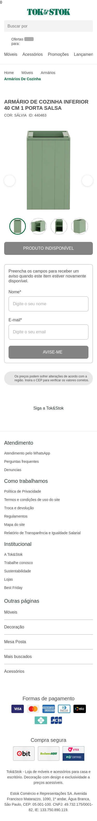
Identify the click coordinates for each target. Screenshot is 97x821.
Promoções (58, 54)
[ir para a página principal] (48, 12)
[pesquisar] (87, 26)
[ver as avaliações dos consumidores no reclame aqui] (48, 753)
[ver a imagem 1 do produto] (17, 226)
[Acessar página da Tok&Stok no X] (70, 419)
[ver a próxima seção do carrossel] (9, 180)
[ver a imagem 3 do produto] (59, 226)
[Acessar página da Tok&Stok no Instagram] (41, 419)
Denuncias (12, 470)
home (9, 73)
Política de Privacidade (22, 491)
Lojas (8, 579)
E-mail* (15, 320)
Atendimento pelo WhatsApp (27, 453)
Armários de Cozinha (22, 79)
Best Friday (13, 588)
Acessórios (33, 54)
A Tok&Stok (13, 554)
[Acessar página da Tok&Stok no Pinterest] (56, 419)
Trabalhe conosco (18, 563)
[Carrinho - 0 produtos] (90, 12)
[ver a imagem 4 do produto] (79, 226)
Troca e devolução (19, 508)
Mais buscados (48, 657)
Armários (48, 73)
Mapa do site (14, 525)
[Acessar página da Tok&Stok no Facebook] (27, 419)
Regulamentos (15, 516)
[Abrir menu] (16, 12)
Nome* (15, 292)
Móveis (10, 54)
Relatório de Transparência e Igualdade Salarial (42, 533)
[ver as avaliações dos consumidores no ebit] (24, 753)
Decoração (48, 627)
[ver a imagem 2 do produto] (38, 226)
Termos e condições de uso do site (32, 500)
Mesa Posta (48, 642)
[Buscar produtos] (48, 26)
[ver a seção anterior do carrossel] (87, 180)
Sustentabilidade (17, 571)
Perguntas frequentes (21, 461)
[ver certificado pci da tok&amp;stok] (73, 753)
